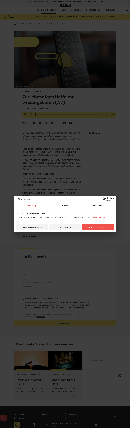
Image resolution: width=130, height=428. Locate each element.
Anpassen (65, 227)
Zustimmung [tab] (31, 206)
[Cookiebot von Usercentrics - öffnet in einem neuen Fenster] (104, 199)
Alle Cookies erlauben (98, 227)
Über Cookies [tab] (98, 206)
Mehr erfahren (99, 217)
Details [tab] (65, 206)
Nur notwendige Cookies (32, 227)
